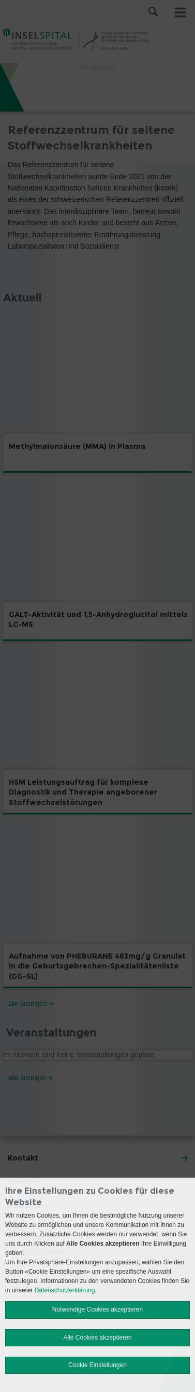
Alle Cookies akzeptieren (97, 1337)
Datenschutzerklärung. (66, 1290)
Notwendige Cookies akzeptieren (97, 1309)
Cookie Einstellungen (97, 1365)
